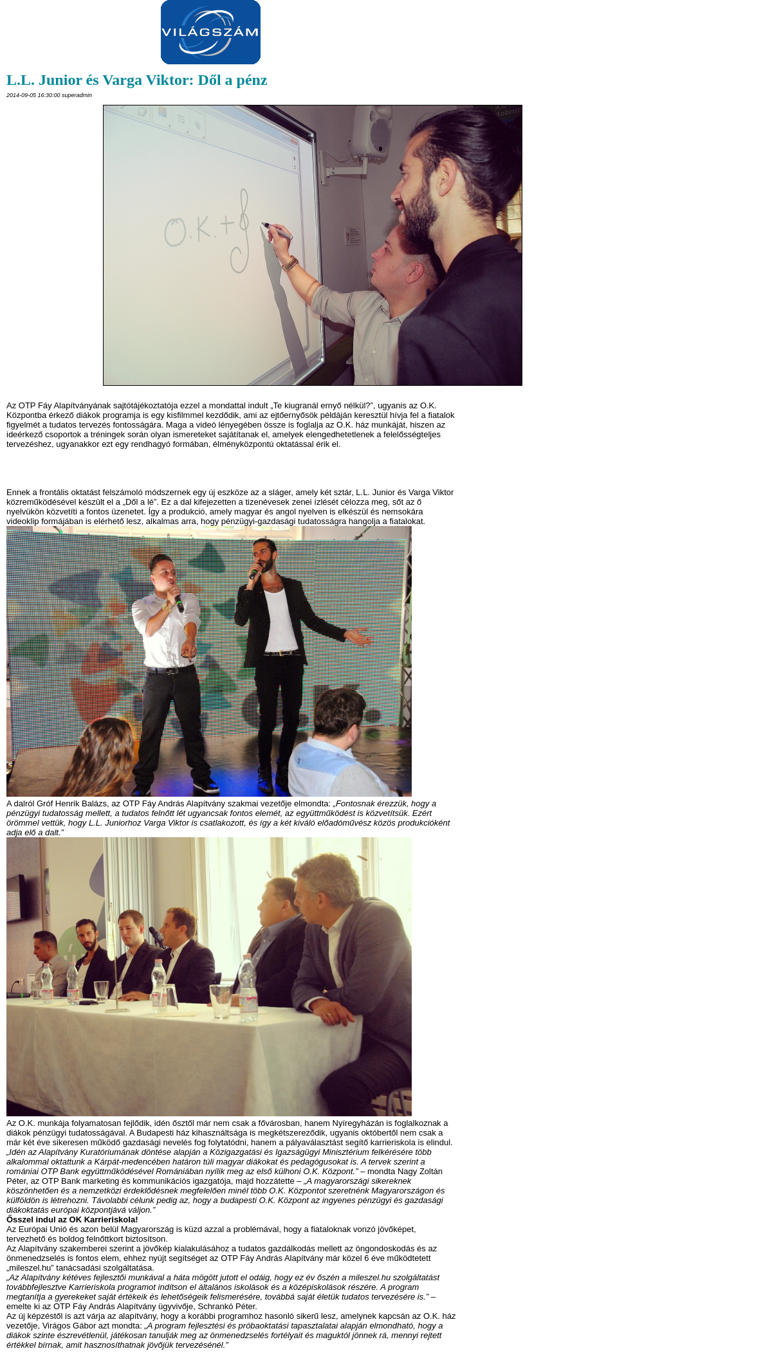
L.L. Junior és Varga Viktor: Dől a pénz (137, 79)
